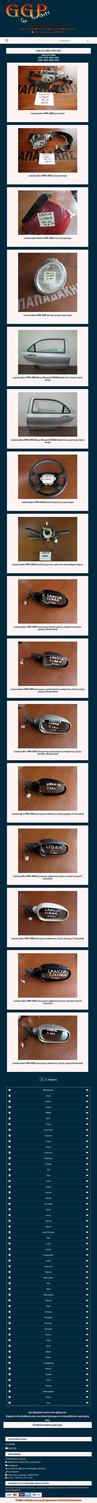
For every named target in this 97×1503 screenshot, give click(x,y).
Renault (48, 1328)
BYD (48, 1118)
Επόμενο (52, 1079)
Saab (48, 1340)
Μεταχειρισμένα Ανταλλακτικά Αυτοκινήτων (62, 1500)
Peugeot (48, 1317)
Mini (48, 1289)
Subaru (48, 1368)
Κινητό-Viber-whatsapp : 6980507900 (48, 32)
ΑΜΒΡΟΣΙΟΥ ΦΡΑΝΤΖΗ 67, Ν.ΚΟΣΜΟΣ (48, 25)
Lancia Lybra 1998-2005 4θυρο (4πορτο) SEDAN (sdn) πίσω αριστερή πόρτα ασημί (47, 441)
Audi (48, 1095)
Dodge (48, 1164)
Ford (48, 1181)
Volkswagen (48, 1391)
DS (48, 1169)
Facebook (10, 1443)
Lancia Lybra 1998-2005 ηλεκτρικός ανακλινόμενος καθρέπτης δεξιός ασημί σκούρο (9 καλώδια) (48, 690)
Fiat (48, 1175)
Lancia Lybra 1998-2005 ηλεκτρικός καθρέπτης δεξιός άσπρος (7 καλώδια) (47, 938)
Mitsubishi (48, 1294)
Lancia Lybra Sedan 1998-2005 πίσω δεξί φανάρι (47, 238)
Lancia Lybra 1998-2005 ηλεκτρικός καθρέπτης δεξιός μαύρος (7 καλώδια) (48, 814)
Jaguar (48, 1226)
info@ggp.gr (11, 1465)
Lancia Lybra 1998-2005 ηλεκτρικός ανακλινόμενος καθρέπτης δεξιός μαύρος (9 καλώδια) (48, 628)
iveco (48, 1215)
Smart (48, 1357)
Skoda (48, 1351)
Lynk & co (48, 1266)
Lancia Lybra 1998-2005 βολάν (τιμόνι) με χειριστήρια (48, 502)
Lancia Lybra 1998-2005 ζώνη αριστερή (48, 175)
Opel (48, 1306)
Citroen (48, 1135)
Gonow (48, 1192)
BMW (48, 1112)
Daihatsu (48, 1158)
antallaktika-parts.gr (32, 1500)
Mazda (48, 1272)
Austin (48, 1101)
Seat (48, 1346)
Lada (48, 1243)
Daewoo (48, 1152)
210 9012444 (27, 29)
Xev (48, 1402)
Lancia (48, 1249)
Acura (48, 1107)
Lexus (48, 1260)
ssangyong (48, 1363)
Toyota (48, 1385)
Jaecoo (48, 1220)
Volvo (48, 1397)
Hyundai (48, 1203)
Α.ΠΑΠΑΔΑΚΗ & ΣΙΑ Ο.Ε (15, 1459)
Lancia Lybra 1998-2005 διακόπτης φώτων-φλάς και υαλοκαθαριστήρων (47, 564)
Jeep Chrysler (48, 1232)
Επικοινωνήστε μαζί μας (47, 1424)
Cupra (48, 1141)
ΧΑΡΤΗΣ (10, 1448)
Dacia (48, 1147)
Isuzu (48, 1209)
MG (48, 1283)
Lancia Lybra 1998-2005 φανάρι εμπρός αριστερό (48, 315)
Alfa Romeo (48, 1090)
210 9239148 (41, 29)
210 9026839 (68, 29)
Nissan (48, 1300)
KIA (48, 1238)
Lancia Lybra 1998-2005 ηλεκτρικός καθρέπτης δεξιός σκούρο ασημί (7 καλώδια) (47, 877)
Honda (48, 1198)
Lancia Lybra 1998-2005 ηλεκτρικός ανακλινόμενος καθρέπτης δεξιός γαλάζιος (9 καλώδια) (48, 752)
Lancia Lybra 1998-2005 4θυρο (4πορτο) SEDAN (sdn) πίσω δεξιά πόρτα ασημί (48, 378)
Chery (48, 1124)
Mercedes (48, 1277)
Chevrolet (48, 1130)
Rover (48, 1334)
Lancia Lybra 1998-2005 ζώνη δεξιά (48, 113)
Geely (48, 1186)
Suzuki (48, 1374)
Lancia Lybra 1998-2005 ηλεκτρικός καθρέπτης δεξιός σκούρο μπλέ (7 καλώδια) (48, 1002)
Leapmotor (48, 1255)
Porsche (48, 1323)
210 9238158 (55, 29)
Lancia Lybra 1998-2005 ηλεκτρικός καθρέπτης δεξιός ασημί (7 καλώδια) (47, 1063)
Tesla (48, 1380)
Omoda (48, 1311)
